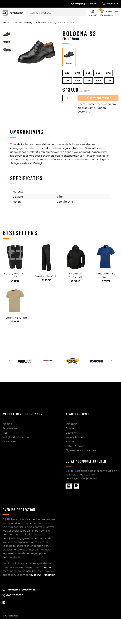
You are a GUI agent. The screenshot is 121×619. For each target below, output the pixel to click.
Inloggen (71, 423)
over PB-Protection (42, 574)
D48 (109, 80)
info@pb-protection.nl (84, 4)
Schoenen (42, 22)
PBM (6, 432)
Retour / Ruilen (75, 445)
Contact (71, 428)
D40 (77, 73)
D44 (67, 80)
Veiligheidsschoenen (16, 437)
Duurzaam (9, 441)
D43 (108, 73)
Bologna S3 (57, 22)
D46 (88, 80)
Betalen (70, 441)
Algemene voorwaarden (81, 450)
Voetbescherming (23, 22)
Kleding (7, 423)
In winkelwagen (98, 97)
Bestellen (72, 432)
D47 (98, 80)
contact (48, 567)
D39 (67, 73)
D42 (97, 73)
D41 (88, 73)
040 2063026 (110, 4)
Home (7, 22)
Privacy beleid (74, 437)
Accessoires (10, 428)
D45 (77, 80)
